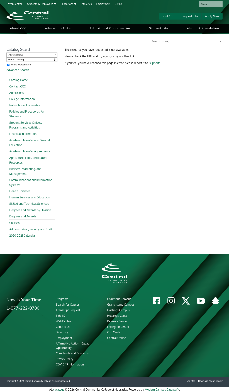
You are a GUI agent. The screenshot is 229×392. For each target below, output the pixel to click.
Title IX (60, 315)
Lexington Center (118, 327)
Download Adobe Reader (210, 381)
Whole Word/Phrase (21, 64)
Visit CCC (168, 16)
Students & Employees (40, 3)
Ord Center (114, 332)
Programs (62, 299)
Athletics (87, 3)
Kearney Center (117, 321)
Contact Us (63, 327)
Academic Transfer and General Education (29, 142)
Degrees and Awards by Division (30, 210)
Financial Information (22, 134)
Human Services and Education (29, 197)
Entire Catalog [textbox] (15, 54)
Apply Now (212, 16)
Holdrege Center (118, 315)
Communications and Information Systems (30, 182)
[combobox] (186, 41)
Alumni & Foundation (203, 28)
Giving (118, 3)
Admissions (16, 92)
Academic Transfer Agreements (29, 151)
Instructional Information (25, 105)
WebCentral (15, 3)
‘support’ (154, 63)
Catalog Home (18, 80)
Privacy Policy (64, 359)
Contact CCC (17, 86)
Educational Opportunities (110, 28)
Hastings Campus (118, 310)
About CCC (18, 28)
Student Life (158, 28)
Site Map (191, 381)
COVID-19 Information (70, 364)
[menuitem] (18, 28)
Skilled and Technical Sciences (29, 203)
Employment (103, 3)
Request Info (190, 16)
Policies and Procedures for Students (26, 114)
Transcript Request (68, 310)
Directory (62, 332)
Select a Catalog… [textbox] (161, 41)
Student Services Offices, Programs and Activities (25, 125)
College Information (22, 99)
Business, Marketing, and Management (25, 171)
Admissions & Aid (58, 28)
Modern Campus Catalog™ (162, 389)
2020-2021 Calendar (22, 235)
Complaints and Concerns (72, 353)
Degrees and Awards (22, 216)
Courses (14, 223)
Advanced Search (17, 70)
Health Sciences (19, 191)
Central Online (116, 338)
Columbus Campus (119, 299)
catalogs (58, 389)
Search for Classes (67, 304)
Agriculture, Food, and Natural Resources (28, 160)
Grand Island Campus (120, 304)
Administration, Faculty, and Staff (30, 229)
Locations (67, 3)
